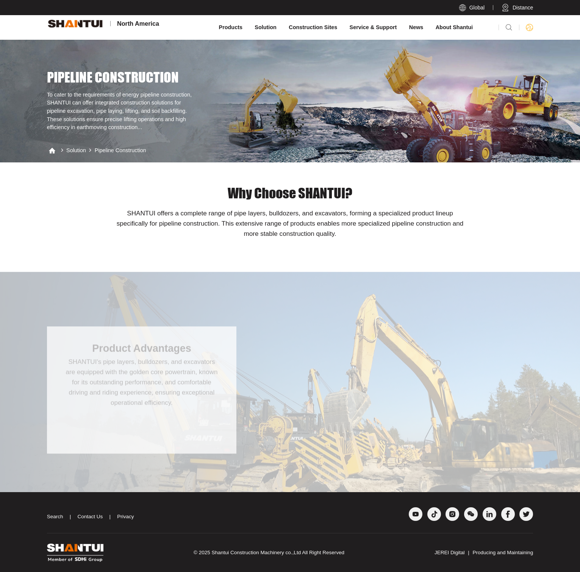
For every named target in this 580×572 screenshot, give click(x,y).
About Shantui (454, 27)
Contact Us (90, 516)
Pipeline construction (120, 150)
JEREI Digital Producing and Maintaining (484, 552)
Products (230, 27)
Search (55, 516)
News (416, 27)
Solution (266, 27)
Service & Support (373, 27)
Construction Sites (313, 27)
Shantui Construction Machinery (248, 552)
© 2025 (202, 552)
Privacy (125, 516)
